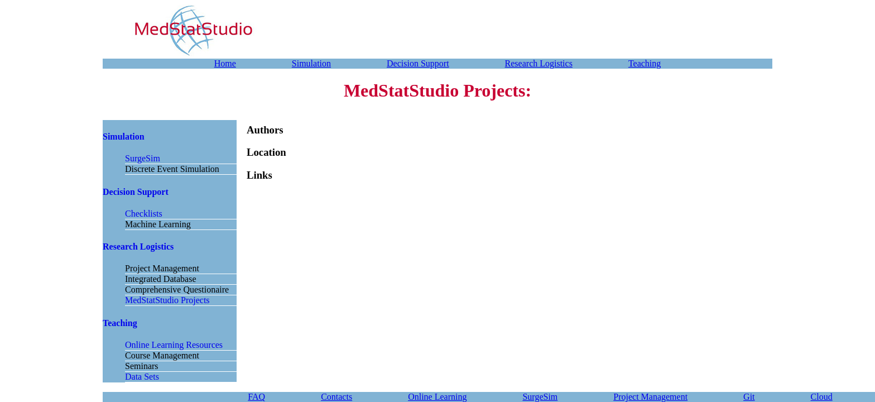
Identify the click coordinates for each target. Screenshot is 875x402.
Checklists (143, 213)
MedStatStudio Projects (167, 300)
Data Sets (142, 376)
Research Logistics (539, 63)
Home (225, 63)
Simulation (311, 63)
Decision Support (418, 63)
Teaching (644, 63)
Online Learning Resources (174, 345)
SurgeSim (142, 158)
